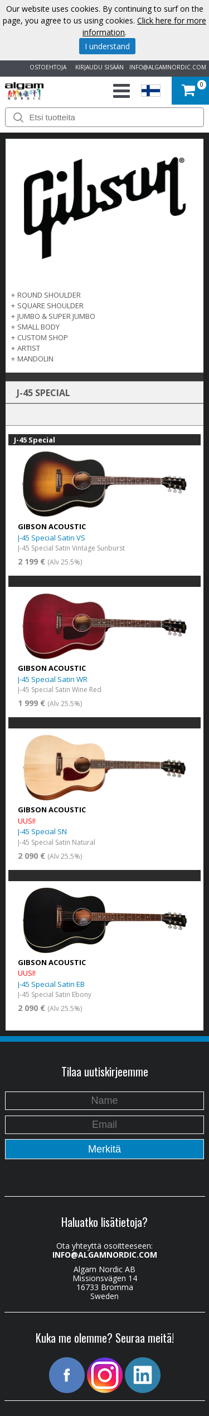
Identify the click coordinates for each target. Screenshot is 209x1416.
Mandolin (35, 359)
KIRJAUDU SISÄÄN (98, 67)
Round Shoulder (49, 295)
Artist (28, 348)
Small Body (38, 327)
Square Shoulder (50, 305)
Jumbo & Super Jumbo (56, 316)
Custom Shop (42, 337)
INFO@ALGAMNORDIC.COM (167, 67)
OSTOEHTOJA (46, 67)
